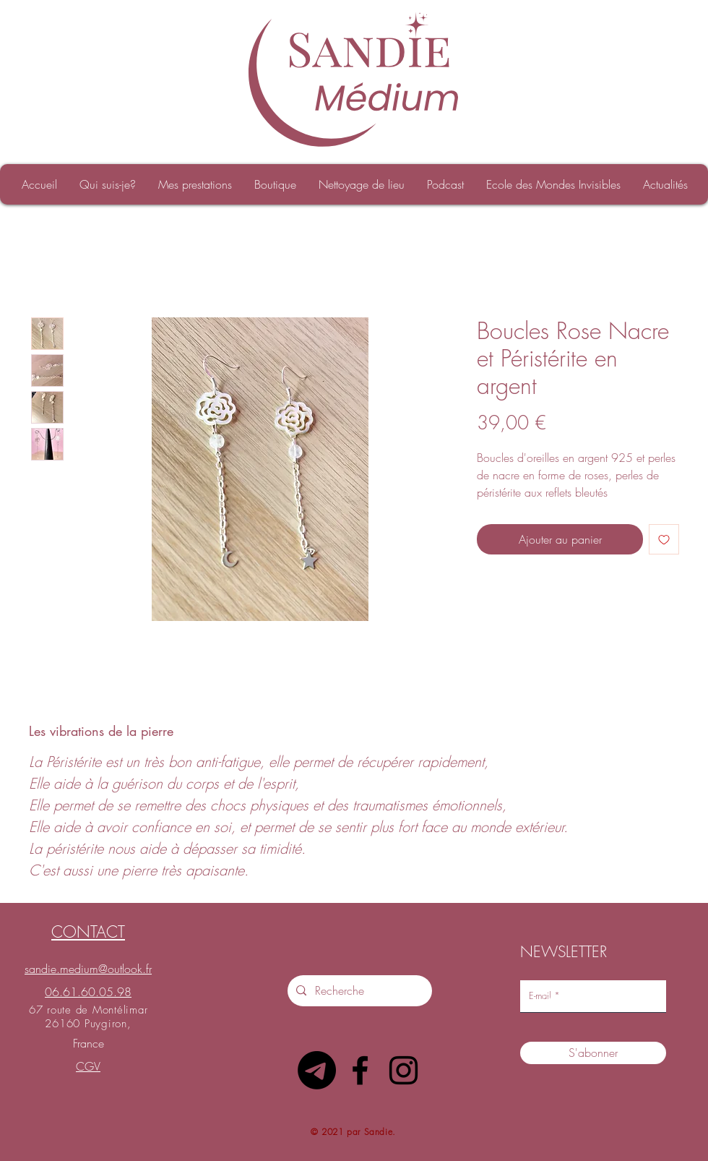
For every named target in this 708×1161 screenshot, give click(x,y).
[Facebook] (360, 1070)
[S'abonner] (593, 1053)
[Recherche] (358, 990)
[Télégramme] (317, 1070)
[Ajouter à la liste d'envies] (664, 539)
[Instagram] (403, 1070)
